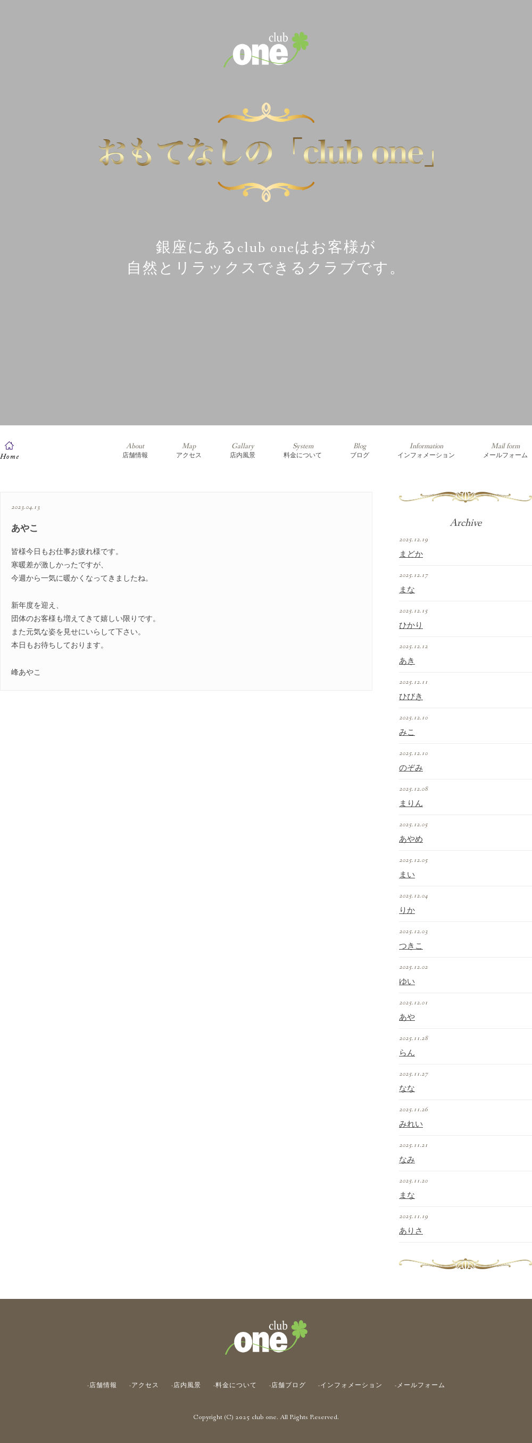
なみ (407, 1160)
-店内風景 (186, 1385)
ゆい (407, 982)
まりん (411, 804)
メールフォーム (505, 450)
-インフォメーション (350, 1385)
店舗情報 (135, 450)
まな (407, 590)
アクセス (189, 450)
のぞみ (411, 768)
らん (407, 1053)
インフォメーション (426, 450)
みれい (411, 1124)
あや (407, 1017)
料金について (303, 450)
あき (407, 661)
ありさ (411, 1231)
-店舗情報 (102, 1385)
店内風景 (242, 450)
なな (407, 1089)
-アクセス (144, 1385)
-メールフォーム (420, 1385)
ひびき (411, 697)
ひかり (411, 625)
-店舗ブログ (287, 1385)
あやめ (411, 839)
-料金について (235, 1385)
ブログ (359, 450)
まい (407, 875)
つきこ (411, 946)
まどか (411, 554)
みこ (407, 732)
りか (407, 910)
